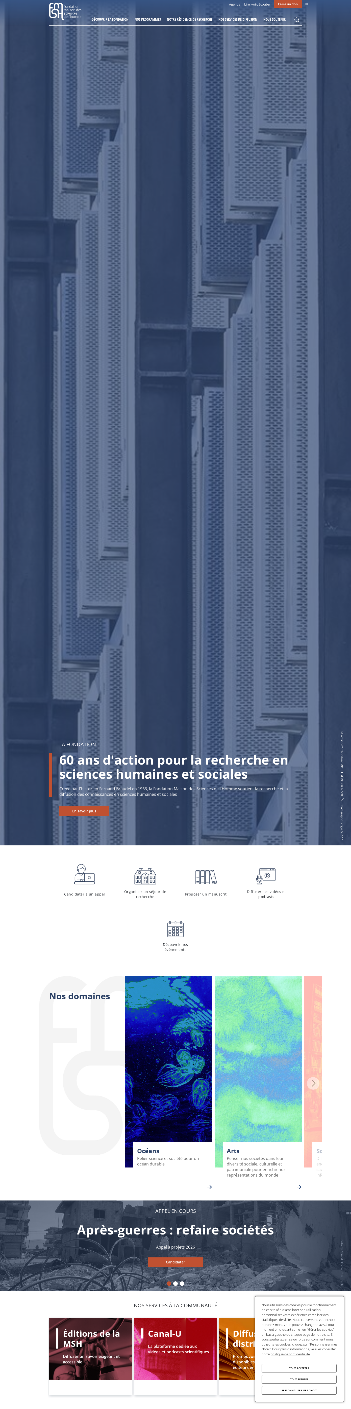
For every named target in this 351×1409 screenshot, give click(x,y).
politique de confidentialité (290, 1354)
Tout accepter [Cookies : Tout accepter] (299, 1368)
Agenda (234, 4)
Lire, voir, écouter (257, 4)
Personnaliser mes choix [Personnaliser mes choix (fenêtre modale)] (299, 1390)
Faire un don (288, 4)
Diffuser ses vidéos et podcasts (266, 880)
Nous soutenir (274, 19)
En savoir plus (84, 811)
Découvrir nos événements (175, 933)
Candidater (175, 1262)
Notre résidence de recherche (189, 19)
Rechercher (296, 19)
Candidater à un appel (84, 880)
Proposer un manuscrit (206, 880)
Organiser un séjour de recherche (145, 880)
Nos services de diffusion (237, 19)
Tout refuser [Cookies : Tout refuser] (299, 1379)
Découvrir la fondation (110, 19)
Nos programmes (148, 19)
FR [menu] (307, 4)
